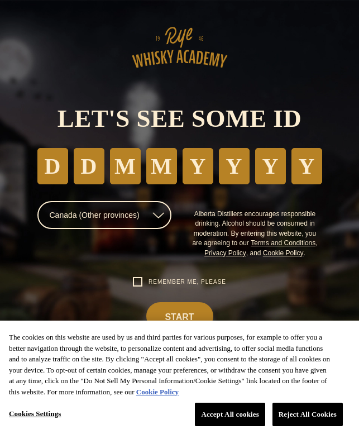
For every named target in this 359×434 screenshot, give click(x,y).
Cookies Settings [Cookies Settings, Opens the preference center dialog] (35, 413)
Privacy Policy (225, 253)
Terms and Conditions (283, 243)
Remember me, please (187, 282)
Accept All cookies (230, 414)
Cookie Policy (283, 253)
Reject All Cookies (308, 414)
